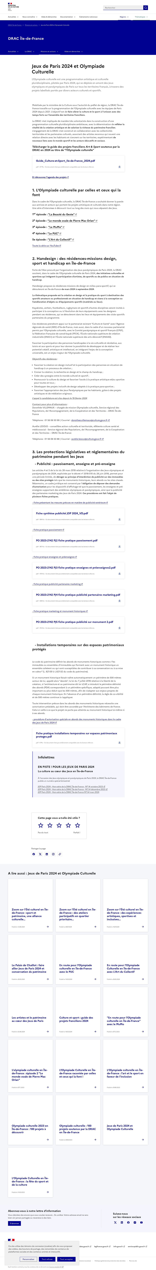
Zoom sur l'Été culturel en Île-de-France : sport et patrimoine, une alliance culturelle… (30, 914)
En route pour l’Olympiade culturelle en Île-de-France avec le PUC (75, 968)
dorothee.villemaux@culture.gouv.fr (89, 420)
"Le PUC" (53, 233)
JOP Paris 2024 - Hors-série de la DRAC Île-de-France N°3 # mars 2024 (68, 792)
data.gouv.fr (84, 1246)
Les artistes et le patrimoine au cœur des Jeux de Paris (29, 1019)
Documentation (66, 17)
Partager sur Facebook (33, 854)
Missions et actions (31, 25)
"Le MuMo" (55, 227)
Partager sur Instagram (53, 854)
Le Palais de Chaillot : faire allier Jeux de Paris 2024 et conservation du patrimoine (29, 968)
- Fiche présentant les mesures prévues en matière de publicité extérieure (69, 502)
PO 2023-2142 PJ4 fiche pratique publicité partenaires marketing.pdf (78, 595)
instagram (135, 1222)
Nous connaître (29, 17)
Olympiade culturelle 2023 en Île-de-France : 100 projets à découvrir (30, 1129)
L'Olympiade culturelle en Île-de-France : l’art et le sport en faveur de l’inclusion (125, 1073)
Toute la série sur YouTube (45, 245)
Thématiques (140, 17)
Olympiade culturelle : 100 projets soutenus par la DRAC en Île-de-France (77, 1129)
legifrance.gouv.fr (101, 1246)
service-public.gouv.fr (136, 1246)
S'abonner (14, 1223)
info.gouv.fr (118, 1246)
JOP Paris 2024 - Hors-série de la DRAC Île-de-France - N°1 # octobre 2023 (70, 786)
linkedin (122, 1222)
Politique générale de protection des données (110, 1261)
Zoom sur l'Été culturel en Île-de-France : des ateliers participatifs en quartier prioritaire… (77, 914)
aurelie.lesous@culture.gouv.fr (86, 439)
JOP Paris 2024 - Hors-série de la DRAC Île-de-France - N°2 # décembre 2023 (71, 789)
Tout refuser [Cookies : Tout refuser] (47, 1259)
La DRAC (28, 51)
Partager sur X (40, 854)
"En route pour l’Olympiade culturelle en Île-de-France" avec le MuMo (124, 1021)
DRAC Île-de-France (15, 25)
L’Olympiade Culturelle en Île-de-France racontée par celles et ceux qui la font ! (77, 1073)
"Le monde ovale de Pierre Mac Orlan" (71, 221)
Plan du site (133, 1261)
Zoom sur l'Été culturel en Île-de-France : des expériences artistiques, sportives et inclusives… (125, 914)
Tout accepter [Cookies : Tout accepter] (66, 1259)
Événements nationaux (88, 17)
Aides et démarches (72, 51)
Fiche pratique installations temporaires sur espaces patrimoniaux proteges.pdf (76, 735)
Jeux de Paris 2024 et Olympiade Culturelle (120, 1127)
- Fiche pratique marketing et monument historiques (58, 611)
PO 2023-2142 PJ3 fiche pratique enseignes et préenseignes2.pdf (76, 568)
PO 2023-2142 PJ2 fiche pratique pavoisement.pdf (66, 540)
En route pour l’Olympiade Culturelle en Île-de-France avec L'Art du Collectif (123, 968)
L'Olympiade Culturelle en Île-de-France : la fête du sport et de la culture (30, 1181)
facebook (128, 1222)
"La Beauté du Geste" (61, 214)
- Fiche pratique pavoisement (47, 529)
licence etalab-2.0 (55, 1267)
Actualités (12, 17)
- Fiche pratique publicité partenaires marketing (56, 584)
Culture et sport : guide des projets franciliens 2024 (76, 1019)
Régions (123, 17)
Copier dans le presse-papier (59, 854)
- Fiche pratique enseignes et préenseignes (53, 556)
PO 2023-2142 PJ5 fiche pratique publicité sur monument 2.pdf (74, 622)
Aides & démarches (49, 17)
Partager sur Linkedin (46, 854)
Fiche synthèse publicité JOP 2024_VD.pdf (62, 513)
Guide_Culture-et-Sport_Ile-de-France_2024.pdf (65, 161)
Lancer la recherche (145, 7)
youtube (141, 1222)
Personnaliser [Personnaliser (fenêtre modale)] (28, 1259)
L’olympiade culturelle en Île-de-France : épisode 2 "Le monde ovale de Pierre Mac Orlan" (29, 1075)
